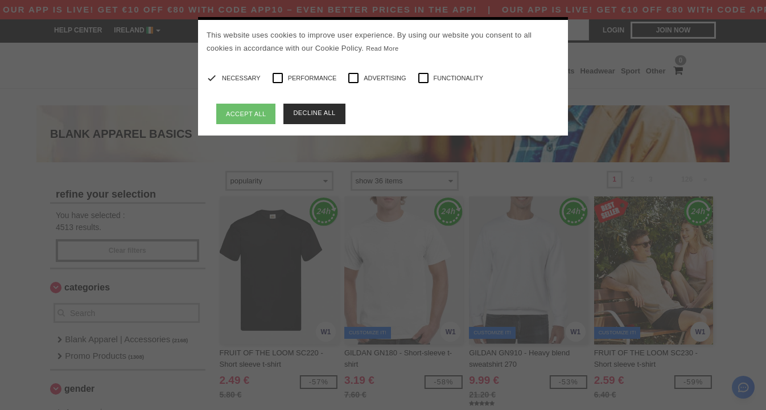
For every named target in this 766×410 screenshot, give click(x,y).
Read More (382, 48)
